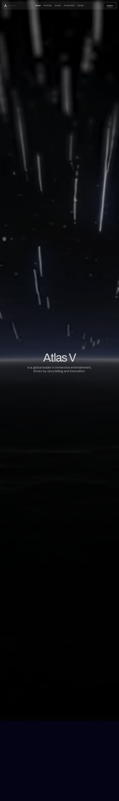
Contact (109, 5)
